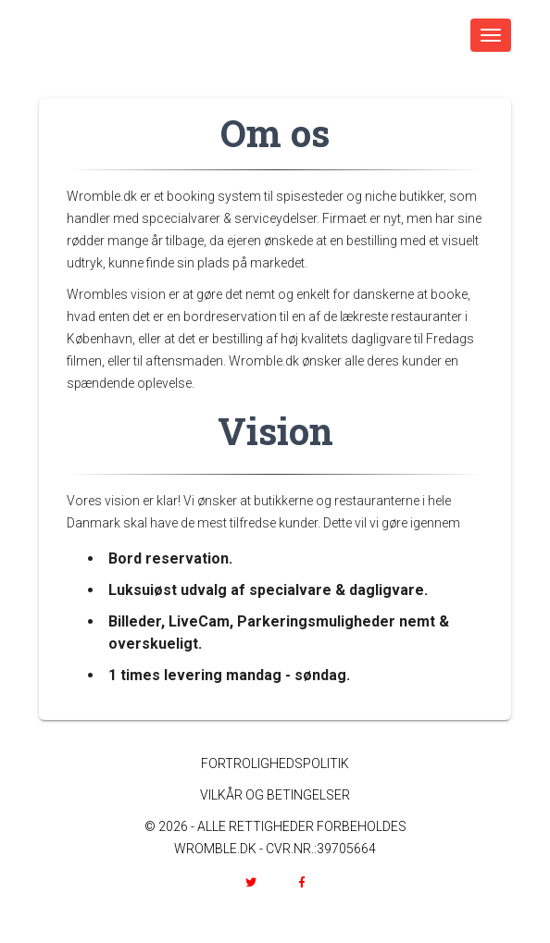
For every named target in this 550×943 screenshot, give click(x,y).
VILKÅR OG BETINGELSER (275, 795)
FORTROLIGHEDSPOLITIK (275, 763)
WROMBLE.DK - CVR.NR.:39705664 (275, 848)
